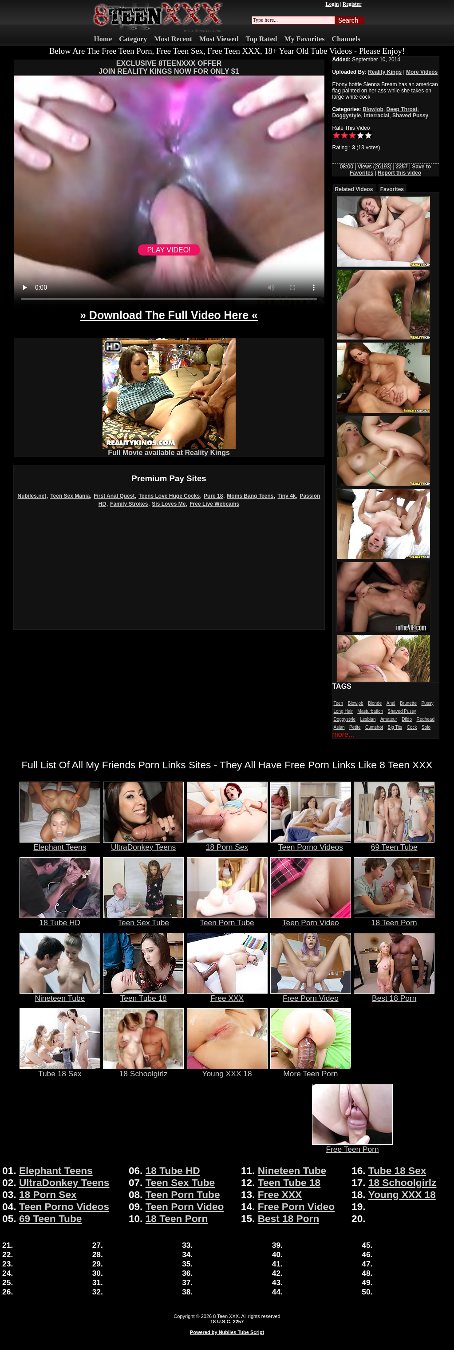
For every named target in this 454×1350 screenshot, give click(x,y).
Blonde (375, 703)
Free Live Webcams (214, 504)
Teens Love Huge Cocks (169, 496)
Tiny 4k (286, 496)
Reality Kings (385, 72)
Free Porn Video (310, 995)
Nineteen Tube (60, 995)
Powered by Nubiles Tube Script (227, 1332)
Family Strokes (129, 504)
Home (103, 39)
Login (332, 4)
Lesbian (367, 719)
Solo (426, 727)
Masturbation (370, 711)
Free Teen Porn (352, 1146)
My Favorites (304, 39)
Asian (339, 727)
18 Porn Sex (227, 843)
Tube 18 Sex (60, 1070)
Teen (338, 703)
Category (133, 39)
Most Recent (173, 39)
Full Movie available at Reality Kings (169, 449)
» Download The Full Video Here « (169, 315)
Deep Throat (402, 109)
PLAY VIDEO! (168, 250)
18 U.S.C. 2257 (227, 1321)
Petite (355, 727)
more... (343, 734)
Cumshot (374, 727)
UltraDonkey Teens (143, 843)
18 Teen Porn (394, 919)
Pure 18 (213, 496)
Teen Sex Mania (70, 496)
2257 (402, 167)
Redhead (425, 719)
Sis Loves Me (169, 504)
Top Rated (261, 39)
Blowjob (373, 109)
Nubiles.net (32, 496)
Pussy (427, 703)
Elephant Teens (60, 843)
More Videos (422, 72)
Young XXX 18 (227, 1070)
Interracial (376, 115)
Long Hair (343, 711)
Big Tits (394, 727)
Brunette (408, 703)
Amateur (388, 719)
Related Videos (354, 189)
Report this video (399, 173)
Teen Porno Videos (310, 843)
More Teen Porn (310, 1070)
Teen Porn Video (310, 919)
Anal (391, 703)
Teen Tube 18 (143, 995)
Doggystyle (346, 115)
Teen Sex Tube (143, 919)
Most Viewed (218, 39)
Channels (346, 39)
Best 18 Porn (394, 995)
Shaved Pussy (410, 115)
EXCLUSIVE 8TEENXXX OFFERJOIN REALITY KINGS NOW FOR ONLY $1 (169, 67)
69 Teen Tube (394, 843)
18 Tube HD (60, 919)
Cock (412, 727)
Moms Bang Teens (250, 496)
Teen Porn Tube (227, 919)
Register (352, 4)
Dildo (407, 719)
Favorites (392, 189)
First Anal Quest (114, 496)
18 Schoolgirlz (143, 1070)
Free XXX (227, 995)
